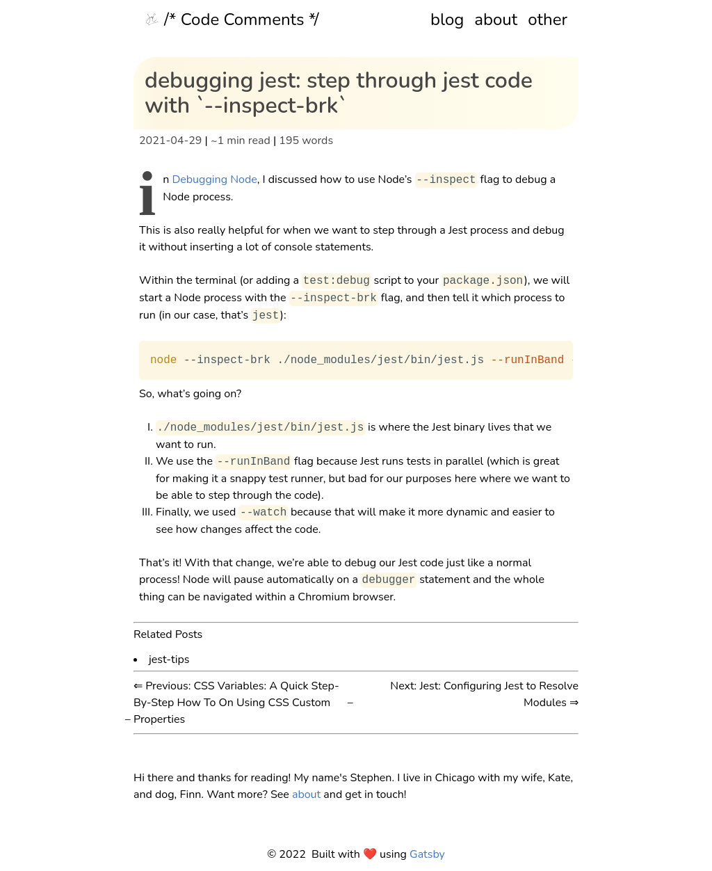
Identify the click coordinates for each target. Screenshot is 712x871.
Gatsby (427, 854)
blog (447, 19)
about (495, 19)
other (547, 19)
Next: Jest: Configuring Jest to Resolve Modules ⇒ (484, 694)
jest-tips (169, 658)
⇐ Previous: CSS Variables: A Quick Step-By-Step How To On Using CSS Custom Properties (236, 702)
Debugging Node (214, 180)
